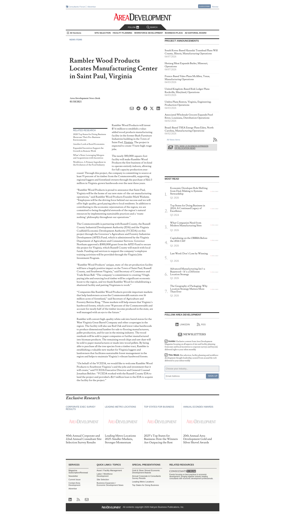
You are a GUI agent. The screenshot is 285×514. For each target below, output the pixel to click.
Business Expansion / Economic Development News (110, 484)
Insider (191, 345)
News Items (75, 40)
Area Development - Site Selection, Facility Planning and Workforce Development (142, 17)
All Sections (75, 33)
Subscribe (204, 6)
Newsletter (73, 476)
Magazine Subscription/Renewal (78, 471)
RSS (201, 325)
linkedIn (182, 325)
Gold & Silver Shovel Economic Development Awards (146, 471)
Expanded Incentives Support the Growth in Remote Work (88, 149)
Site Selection (103, 479)
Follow (133, 27)
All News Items (173, 140)
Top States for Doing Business (145, 485)
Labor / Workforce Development (105, 475)
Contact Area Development (74, 484)
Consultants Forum (76, 7)
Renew (215, 7)
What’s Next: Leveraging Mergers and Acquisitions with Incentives (88, 156)
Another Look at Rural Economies (88, 144)
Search (152, 27)
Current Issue (75, 479)
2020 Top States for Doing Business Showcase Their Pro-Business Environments (89, 137)
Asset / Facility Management (109, 470)
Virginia (128, 142)
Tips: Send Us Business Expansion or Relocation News (191, 147)
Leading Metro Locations (143, 482)
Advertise (91, 7)
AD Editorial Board (195, 33)
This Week (191, 358)
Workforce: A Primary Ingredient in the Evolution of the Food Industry (89, 163)
